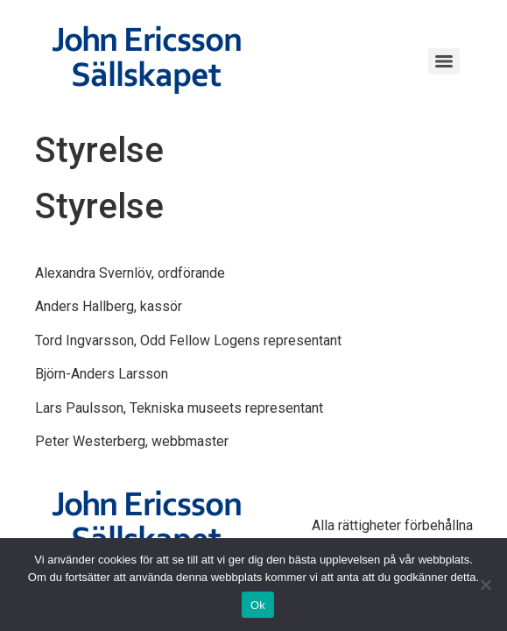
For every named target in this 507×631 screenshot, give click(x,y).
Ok (257, 605)
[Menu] (444, 61)
